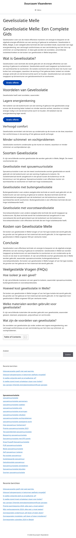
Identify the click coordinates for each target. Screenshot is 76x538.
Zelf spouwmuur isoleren (13, 452)
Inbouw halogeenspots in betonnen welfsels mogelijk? (24, 374)
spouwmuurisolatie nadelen (14, 404)
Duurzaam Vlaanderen (38, 3)
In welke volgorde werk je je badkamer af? (19, 378)
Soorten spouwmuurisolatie (14, 472)
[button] (24, 337)
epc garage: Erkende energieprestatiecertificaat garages (25, 385)
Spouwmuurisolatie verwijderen (15, 465)
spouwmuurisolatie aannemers (15, 401)
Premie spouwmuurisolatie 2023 (15, 428)
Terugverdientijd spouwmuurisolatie (17, 432)
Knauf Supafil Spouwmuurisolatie (16, 442)
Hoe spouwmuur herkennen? (14, 425)
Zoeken (6, 351)
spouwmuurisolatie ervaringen (15, 411)
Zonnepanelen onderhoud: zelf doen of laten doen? (23, 513)
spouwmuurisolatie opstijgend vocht (17, 421)
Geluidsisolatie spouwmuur (14, 462)
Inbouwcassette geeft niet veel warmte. (18, 371)
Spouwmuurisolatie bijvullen (14, 469)
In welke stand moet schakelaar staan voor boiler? (22, 381)
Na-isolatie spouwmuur (12, 455)
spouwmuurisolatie (10, 398)
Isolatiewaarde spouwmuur (14, 459)
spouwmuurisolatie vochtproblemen (17, 418)
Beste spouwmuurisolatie (13, 449)
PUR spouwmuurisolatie (12, 445)
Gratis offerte (12, 83)
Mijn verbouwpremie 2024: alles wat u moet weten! (23, 509)
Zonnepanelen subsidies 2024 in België (18, 519)
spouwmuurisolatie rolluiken (14, 415)
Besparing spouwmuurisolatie (15, 435)
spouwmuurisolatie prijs (12, 408)
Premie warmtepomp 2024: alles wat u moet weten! (23, 506)
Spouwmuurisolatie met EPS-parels (17, 438)
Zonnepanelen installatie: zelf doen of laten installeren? (25, 516)
